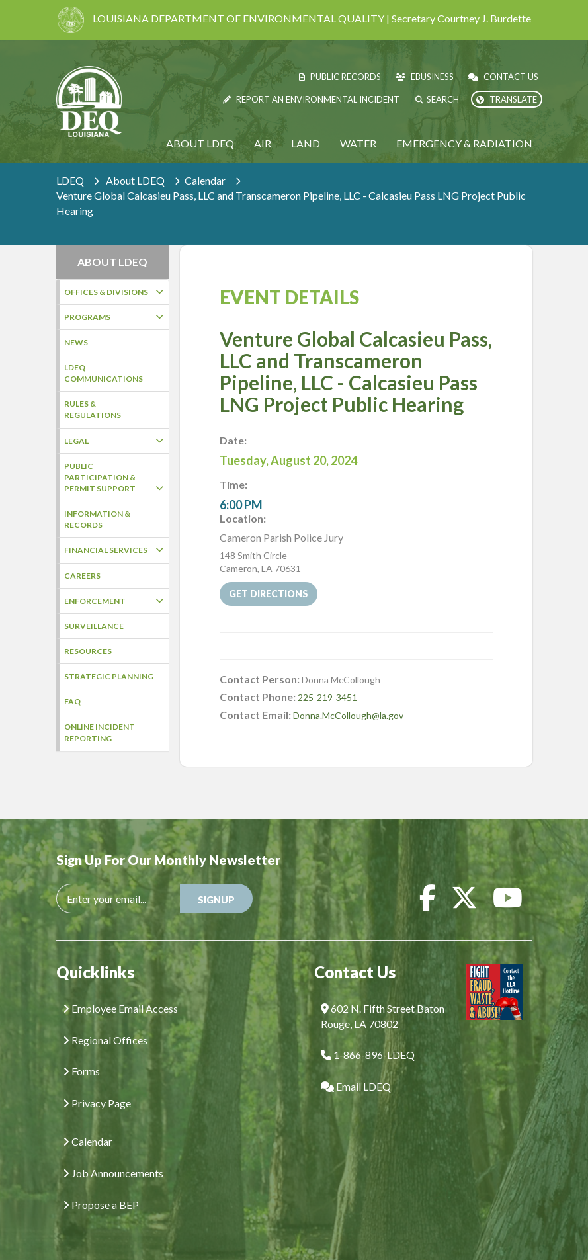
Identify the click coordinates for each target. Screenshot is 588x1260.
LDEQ (70, 180)
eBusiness (425, 76)
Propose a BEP (101, 1202)
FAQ (72, 701)
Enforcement (113, 601)
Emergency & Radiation (464, 143)
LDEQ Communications (103, 373)
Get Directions (268, 573)
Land (305, 143)
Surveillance (94, 626)
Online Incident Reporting (99, 732)
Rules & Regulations (92, 409)
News (76, 342)
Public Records (340, 76)
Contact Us (503, 76)
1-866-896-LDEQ (368, 1052)
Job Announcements (113, 1170)
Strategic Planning (108, 676)
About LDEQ (200, 143)
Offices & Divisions (113, 292)
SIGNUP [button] (216, 897)
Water (358, 143)
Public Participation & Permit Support (113, 477)
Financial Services (113, 550)
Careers (82, 576)
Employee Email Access (120, 1005)
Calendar (205, 180)
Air (262, 143)
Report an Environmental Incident (311, 99)
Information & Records (97, 519)
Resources (88, 651)
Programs (113, 317)
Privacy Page (97, 1101)
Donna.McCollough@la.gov (348, 695)
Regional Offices (105, 1037)
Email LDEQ (356, 1084)
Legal (113, 440)
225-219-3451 (327, 677)
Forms (81, 1069)
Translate (506, 99)
